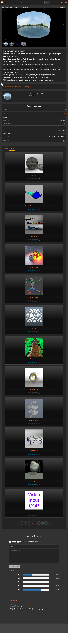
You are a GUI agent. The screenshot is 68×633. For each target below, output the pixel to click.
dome (5, 87)
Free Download (34, 106)
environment (11, 87)
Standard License (60, 133)
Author (12, 148)
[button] (6, 2)
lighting (26, 87)
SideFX (63, 114)
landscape (19, 87)
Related (5, 148)
